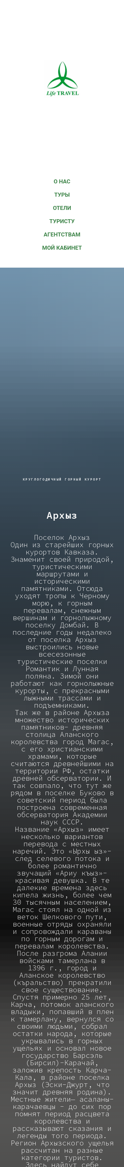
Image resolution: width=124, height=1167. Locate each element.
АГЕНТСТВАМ (62, 234)
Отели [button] (62, 208)
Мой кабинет (62, 247)
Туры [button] (62, 194)
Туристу (61, 221)
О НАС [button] (62, 181)
